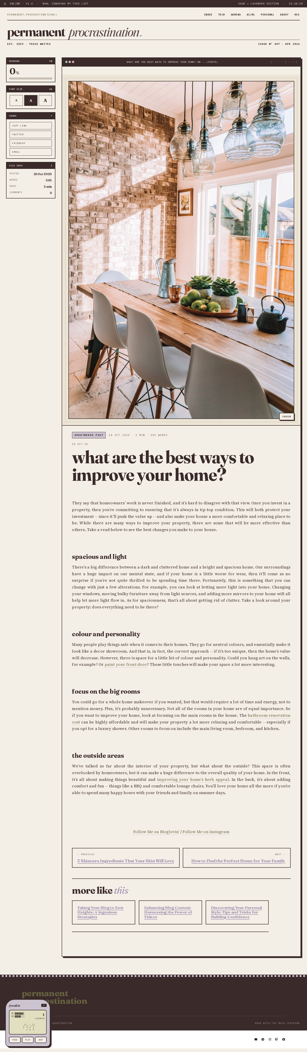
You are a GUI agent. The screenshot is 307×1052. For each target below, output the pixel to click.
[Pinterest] (263, 1042)
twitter (17, 137)
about (283, 14)
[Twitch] (277, 1042)
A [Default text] (30, 103)
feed (14, 1040)
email (16, 155)
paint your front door (126, 668)
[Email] (256, 1042)
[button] (28, 1005)
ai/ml (246, 14)
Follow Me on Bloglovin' (156, 835)
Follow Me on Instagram (206, 835)
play (27, 1040)
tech (214, 14)
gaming (230, 14)
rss (296, 14)
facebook (18, 146)
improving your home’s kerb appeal (193, 782)
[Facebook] (283, 1042)
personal (264, 14)
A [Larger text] (45, 104)
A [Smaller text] (16, 103)
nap (41, 1040)
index (200, 14)
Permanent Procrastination (54, 1000)
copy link (19, 128)
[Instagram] (270, 1042)
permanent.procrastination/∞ (32, 15)
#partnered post (88, 438)
